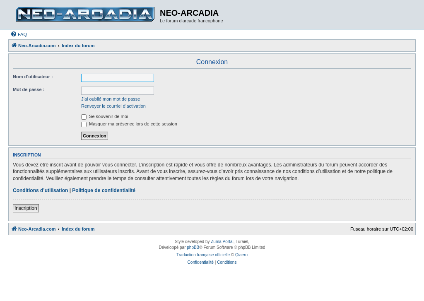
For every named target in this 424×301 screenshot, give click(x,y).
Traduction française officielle (203, 255)
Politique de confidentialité (103, 190)
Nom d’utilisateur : (33, 76)
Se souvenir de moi (104, 116)
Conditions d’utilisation (40, 190)
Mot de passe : (28, 89)
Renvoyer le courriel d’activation (113, 106)
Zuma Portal (222, 241)
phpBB (193, 247)
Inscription (25, 208)
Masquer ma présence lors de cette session (129, 123)
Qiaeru (241, 255)
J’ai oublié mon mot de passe (110, 98)
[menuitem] (18, 34)
